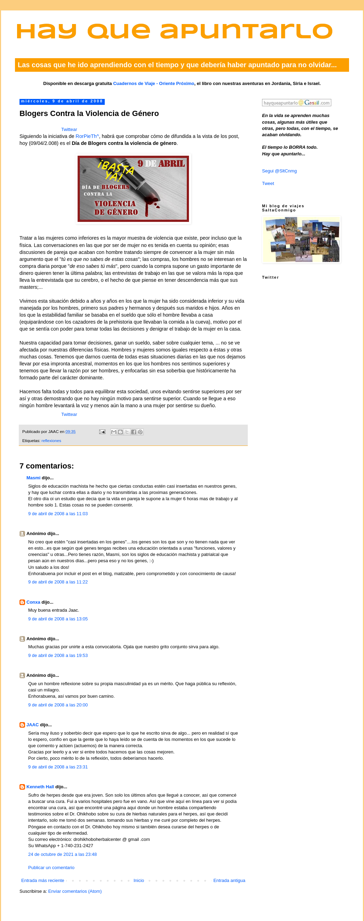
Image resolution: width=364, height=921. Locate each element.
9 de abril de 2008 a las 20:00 (58, 704)
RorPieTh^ (87, 136)
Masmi (33, 477)
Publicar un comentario (51, 867)
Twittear (69, 129)
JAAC (32, 724)
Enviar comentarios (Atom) (75, 891)
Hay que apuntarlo (174, 32)
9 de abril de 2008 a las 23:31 (58, 766)
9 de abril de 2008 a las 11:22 (58, 582)
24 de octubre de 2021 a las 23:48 (62, 854)
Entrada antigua (229, 880)
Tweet (268, 183)
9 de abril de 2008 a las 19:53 (58, 655)
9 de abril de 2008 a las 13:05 (58, 618)
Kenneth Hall (40, 786)
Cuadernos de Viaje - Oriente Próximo (153, 83)
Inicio (139, 880)
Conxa (33, 602)
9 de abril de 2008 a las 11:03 (58, 513)
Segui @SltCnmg (279, 170)
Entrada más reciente (42, 880)
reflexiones (51, 440)
